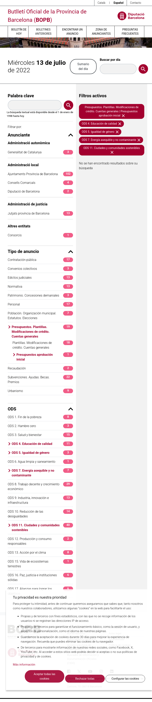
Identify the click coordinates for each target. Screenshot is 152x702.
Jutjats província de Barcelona (40, 213)
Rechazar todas (84, 678)
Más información (24, 664)
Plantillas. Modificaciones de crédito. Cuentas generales (42, 345)
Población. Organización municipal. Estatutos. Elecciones (40, 315)
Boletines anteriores (43, 31)
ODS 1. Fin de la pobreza (40, 417)
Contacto (135, 2)
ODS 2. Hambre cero (40, 426)
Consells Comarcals (40, 182)
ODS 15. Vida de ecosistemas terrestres (40, 563)
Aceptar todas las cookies (44, 676)
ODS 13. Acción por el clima (40, 552)
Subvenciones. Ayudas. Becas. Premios (40, 379)
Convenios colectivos (40, 268)
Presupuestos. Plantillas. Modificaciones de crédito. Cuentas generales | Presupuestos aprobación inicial (111, 111)
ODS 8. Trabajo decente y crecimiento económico (40, 486)
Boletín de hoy (19, 31)
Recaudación (40, 368)
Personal (40, 304)
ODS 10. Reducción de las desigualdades (40, 513)
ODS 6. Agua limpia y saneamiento (40, 461)
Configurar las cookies (125, 678)
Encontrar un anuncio (72, 31)
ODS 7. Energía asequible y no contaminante (42, 472)
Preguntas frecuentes (130, 31)
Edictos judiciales (40, 277)
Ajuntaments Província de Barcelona (40, 174)
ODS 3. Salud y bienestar (40, 435)
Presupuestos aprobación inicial (44, 356)
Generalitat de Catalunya (40, 152)
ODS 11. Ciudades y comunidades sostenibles (42, 527)
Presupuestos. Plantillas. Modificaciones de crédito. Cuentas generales (42, 331)
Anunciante (40, 135)
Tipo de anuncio (40, 251)
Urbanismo (40, 391)
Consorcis (40, 235)
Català (101, 2)
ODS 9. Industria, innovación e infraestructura (40, 500)
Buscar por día (110, 60)
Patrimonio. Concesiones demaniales (40, 295)
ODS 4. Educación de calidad (42, 444)
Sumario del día (83, 66)
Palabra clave (21, 95)
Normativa (40, 286)
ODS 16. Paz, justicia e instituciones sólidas (40, 577)
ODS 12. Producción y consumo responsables (40, 541)
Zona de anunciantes (101, 31)
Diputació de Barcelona (40, 191)
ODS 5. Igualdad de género (42, 452)
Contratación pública (40, 260)
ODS (40, 408)
